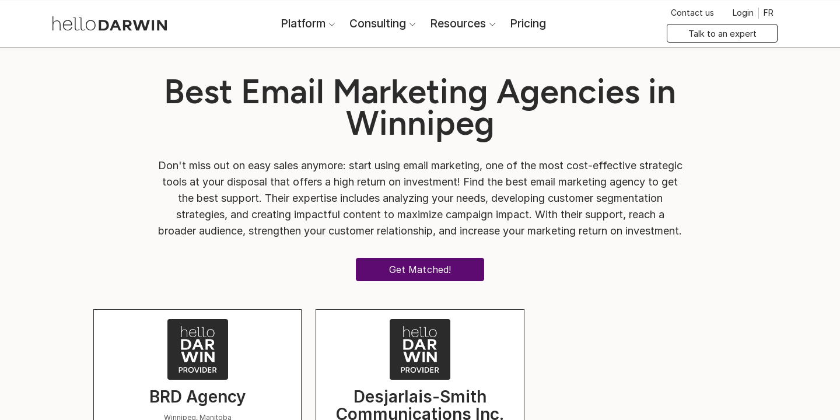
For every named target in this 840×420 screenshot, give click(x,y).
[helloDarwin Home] (109, 22)
